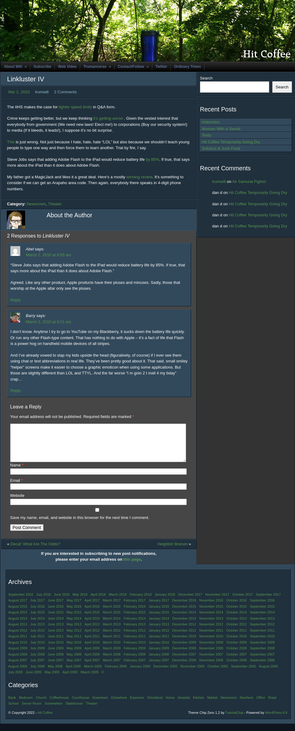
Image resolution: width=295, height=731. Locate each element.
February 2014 (135, 626)
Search (206, 78)
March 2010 (112, 650)
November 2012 (211, 631)
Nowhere (246, 705)
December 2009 (184, 650)
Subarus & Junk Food (221, 148)
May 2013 (74, 631)
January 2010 (159, 650)
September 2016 (262, 607)
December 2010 (184, 643)
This (11, 142)
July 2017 (37, 607)
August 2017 (17, 607)
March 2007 (112, 667)
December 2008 (184, 655)
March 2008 (112, 661)
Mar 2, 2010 (18, 92)
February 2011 (135, 643)
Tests (206, 135)
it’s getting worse (108, 118)
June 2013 (55, 631)
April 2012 (92, 638)
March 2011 (112, 643)
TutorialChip (234, 720)
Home (170, 705)
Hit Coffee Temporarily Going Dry (231, 142)
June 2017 (55, 607)
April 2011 (92, 643)
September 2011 (262, 638)
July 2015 (37, 619)
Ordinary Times (187, 66)
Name (16, 472)
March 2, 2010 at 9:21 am (48, 321)
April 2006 (73, 673)
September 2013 (262, 626)
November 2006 (211, 667)
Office (260, 705)
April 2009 (92, 655)
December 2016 (184, 607)
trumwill (219, 181)
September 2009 (262, 650)
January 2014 (159, 626)
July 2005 (15, 679)
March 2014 (112, 626)
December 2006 (184, 667)
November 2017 (217, 602)
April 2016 (92, 614)
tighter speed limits (75, 107)
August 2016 (17, 614)
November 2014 (211, 619)
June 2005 (33, 679)
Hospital (184, 705)
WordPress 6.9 (276, 720)
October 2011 (236, 638)
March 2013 (112, 631)
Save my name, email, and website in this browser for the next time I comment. (79, 525)
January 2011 (159, 643)
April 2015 (92, 619)
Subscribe (42, 66)
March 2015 (112, 619)
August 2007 (17, 667)
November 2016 (211, 607)
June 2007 (55, 667)
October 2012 (236, 631)
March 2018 (118, 602)
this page (132, 566)
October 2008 (236, 655)
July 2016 (37, 614)
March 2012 (112, 638)
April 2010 (92, 650)
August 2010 (17, 650)
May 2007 (74, 667)
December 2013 (184, 626)
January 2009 (159, 655)
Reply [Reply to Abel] (15, 300)
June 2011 (55, 643)
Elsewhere (119, 705)
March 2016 (112, 614)
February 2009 (135, 655)
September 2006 (262, 667)
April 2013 (92, 631)
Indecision (211, 122)
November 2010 (211, 643)
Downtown (100, 705)
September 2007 (262, 661)
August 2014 (17, 626)
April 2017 (92, 607)
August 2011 (17, 643)
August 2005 (268, 673)
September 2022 (20, 602)
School (13, 711)
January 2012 (159, 638)
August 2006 (17, 673)
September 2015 (262, 614)
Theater (55, 204)
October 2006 (236, 667)
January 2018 (165, 602)
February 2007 (135, 667)
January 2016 (159, 614)
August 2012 (17, 638)
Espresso (137, 705)
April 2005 (70, 679)
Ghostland (155, 705)
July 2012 (37, 638)
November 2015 (211, 614)
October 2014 (236, 619)
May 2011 (74, 643)
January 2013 (159, 631)
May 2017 (74, 607)
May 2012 (74, 638)
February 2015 (135, 619)
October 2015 (236, 614)
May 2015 (74, 619)
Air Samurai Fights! (249, 181)
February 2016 (135, 614)
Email (16, 487)
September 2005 (243, 673)
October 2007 (236, 661)
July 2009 (37, 655)
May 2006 (55, 673)
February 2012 (135, 638)
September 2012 (262, 631)
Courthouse (80, 705)
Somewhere (53, 711)
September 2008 (262, 655)
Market (212, 705)
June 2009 (55, 655)
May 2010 (74, 650)
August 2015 (17, 619)
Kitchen (198, 705)
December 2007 (184, 661)
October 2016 (236, 607)
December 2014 (184, 619)
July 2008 (37, 661)
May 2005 (51, 679)
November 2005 (192, 673)
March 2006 (93, 673)
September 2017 (268, 602)
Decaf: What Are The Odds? (35, 551)
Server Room (32, 711)
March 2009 (112, 655)
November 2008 (211, 655)
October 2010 (236, 643)
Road (272, 705)
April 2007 (92, 667)
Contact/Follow (133, 66)
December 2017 (190, 602)
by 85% (152, 159)
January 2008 (159, 661)
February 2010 (135, 650)
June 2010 (55, 650)
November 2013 (211, 626)
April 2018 (98, 602)
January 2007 (159, 667)
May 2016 (74, 614)
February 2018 (141, 602)
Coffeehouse (59, 705)
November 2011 (211, 638)
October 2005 (218, 673)
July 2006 (37, 673)
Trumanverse (97, 66)
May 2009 (74, 655)
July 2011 (37, 643)
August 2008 (17, 661)
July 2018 (43, 602)
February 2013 (135, 631)
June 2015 (55, 619)
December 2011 (184, 638)
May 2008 (74, 661)
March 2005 (89, 679)
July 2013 (37, 631)
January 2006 (140, 673)
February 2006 (116, 673)
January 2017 (159, 607)
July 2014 (37, 626)
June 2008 (55, 661)
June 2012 (55, 638)
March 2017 (112, 607)
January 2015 (159, 619)
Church (41, 705)
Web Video (67, 66)
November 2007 (211, 661)
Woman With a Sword (221, 128)
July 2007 (37, 667)
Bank (12, 705)
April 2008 (92, 661)
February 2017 (135, 607)
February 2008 (135, 661)
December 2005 (165, 673)
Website (17, 503)
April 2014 (92, 626)
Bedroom (26, 705)
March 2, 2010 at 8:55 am (48, 255)
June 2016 (55, 614)
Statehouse (74, 711)
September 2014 (262, 619)
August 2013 (17, 631)
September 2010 (262, 643)
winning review (139, 177)
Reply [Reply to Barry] (15, 390)
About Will (15, 66)
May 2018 (80, 602)
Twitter (161, 66)
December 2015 (184, 614)
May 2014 (74, 626)
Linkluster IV (25, 79)
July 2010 (37, 650)
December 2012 (184, 631)
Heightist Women (172, 551)
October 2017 (242, 602)
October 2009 (236, 650)
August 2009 (17, 655)
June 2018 (61, 602)
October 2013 (236, 626)
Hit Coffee (45, 720)
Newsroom (36, 204)
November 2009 (211, 650)
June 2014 (55, 626)
